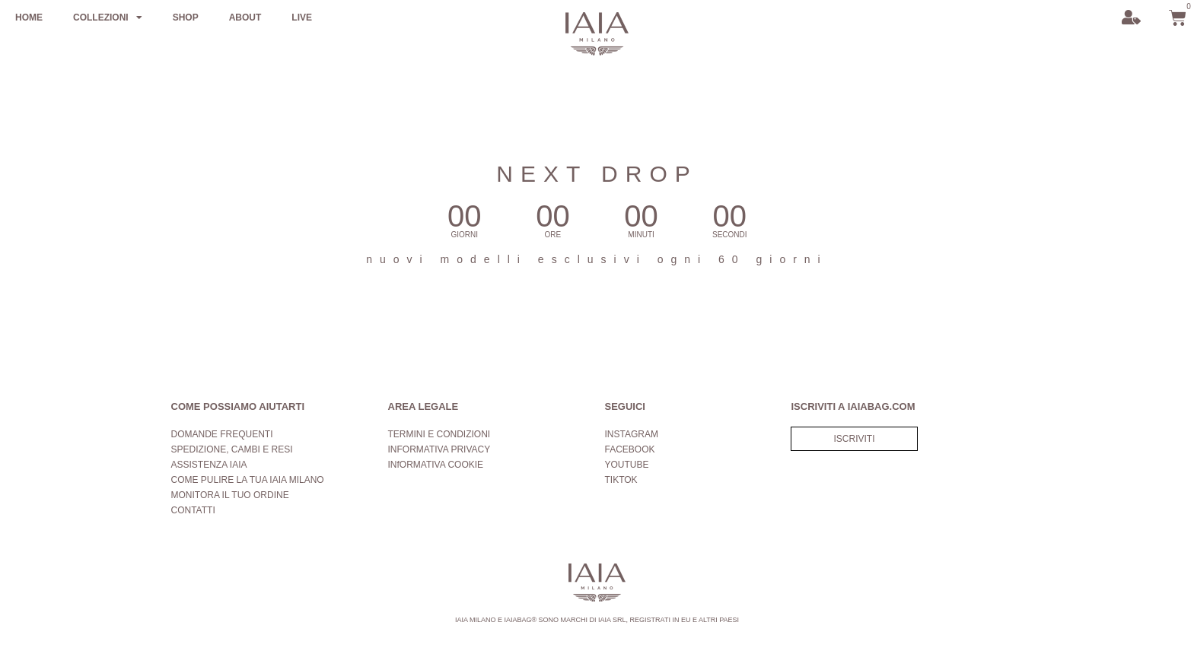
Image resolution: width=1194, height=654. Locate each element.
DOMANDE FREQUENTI (222, 434)
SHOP (186, 17)
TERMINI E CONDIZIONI (439, 434)
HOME (29, 17)
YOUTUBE (627, 464)
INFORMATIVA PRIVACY (439, 449)
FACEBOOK (630, 449)
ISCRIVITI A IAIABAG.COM (853, 406)
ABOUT (245, 17)
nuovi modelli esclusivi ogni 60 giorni (596, 259)
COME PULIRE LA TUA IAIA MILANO (247, 480)
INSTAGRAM (631, 434)
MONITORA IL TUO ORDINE (230, 495)
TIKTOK (621, 480)
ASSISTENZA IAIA (209, 464)
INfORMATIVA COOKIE (436, 464)
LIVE (301, 17)
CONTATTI (193, 510)
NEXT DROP (596, 173)
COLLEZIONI (107, 17)
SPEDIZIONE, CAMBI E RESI (232, 449)
